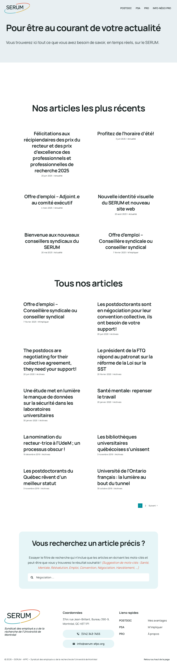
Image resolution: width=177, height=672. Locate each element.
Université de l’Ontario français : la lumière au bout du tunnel (121, 477)
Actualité (58, 175)
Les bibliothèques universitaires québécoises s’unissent (123, 442)
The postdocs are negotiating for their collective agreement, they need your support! (50, 359)
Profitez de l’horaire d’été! (125, 133)
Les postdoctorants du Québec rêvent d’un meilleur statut (48, 477)
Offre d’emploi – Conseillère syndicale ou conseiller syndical (126, 241)
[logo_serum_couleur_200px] (17, 4)
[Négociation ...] (88, 577)
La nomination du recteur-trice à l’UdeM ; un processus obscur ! (51, 442)
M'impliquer (133, 252)
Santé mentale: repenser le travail (124, 393)
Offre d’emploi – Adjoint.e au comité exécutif (52, 199)
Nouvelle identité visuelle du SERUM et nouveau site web (126, 202)
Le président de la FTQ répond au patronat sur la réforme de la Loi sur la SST (125, 359)
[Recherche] (32, 577)
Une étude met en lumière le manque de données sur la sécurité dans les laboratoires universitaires (51, 402)
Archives (114, 334)
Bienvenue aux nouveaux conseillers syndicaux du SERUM (51, 241)
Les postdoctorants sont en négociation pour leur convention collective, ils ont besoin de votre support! (124, 316)
